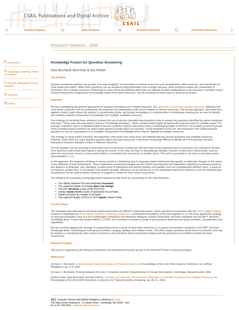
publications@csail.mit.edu (86, 305)
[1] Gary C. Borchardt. (63, 264)
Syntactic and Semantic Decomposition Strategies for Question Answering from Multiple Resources (159, 277)
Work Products (90, 30)
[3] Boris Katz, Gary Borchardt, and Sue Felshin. (78, 277)
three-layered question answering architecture (105, 214)
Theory (11, 103)
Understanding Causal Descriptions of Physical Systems (107, 264)
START (201, 211)
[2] (72, 156)
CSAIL (116, 299)
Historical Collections (204, 30)
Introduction (14, 62)
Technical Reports (35, 30)
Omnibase (216, 211)
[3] (186, 214)
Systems (13, 94)
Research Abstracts (148, 30)
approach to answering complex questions (181, 106)
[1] (68, 156)
